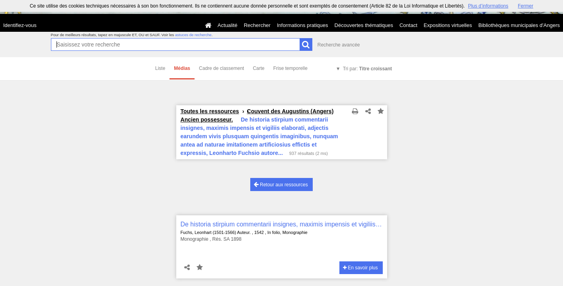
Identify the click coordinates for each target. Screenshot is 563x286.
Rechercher (257, 25)
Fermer (526, 6)
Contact (408, 25)
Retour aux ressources (281, 184)
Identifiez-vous (20, 25)
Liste (160, 68)
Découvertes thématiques (364, 25)
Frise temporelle (290, 68)
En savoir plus (360, 268)
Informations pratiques (302, 25)
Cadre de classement (221, 68)
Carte (258, 68)
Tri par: (367, 69)
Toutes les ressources (210, 111)
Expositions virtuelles (448, 25)
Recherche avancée (339, 45)
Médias (182, 68)
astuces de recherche (193, 35)
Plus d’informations (488, 6)
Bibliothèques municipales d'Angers (519, 25)
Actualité (228, 25)
